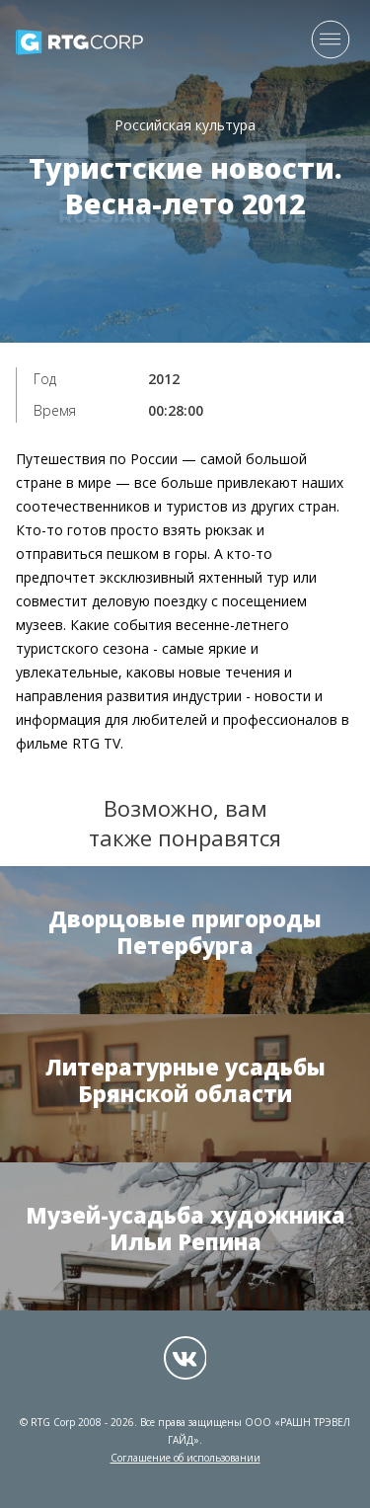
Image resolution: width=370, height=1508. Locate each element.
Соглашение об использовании (185, 1458)
